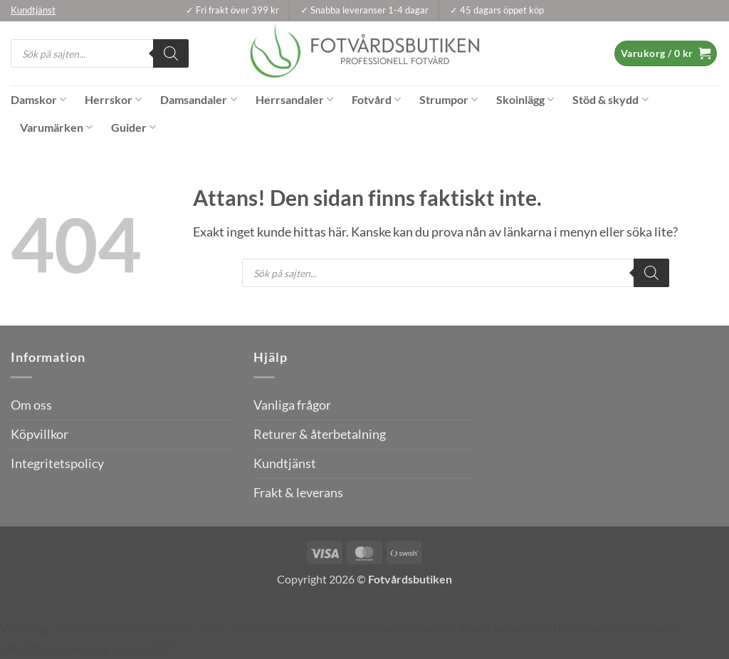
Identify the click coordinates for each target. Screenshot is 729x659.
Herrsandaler (294, 100)
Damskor (38, 100)
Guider (133, 127)
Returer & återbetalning (319, 434)
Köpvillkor (39, 434)
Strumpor (448, 100)
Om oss (31, 405)
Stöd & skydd (610, 100)
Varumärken (56, 127)
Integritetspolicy (57, 463)
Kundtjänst (284, 463)
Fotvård (376, 100)
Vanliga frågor (292, 405)
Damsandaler (198, 100)
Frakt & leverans (298, 492)
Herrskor (113, 100)
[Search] (171, 53)
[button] (665, 53)
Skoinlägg (525, 100)
